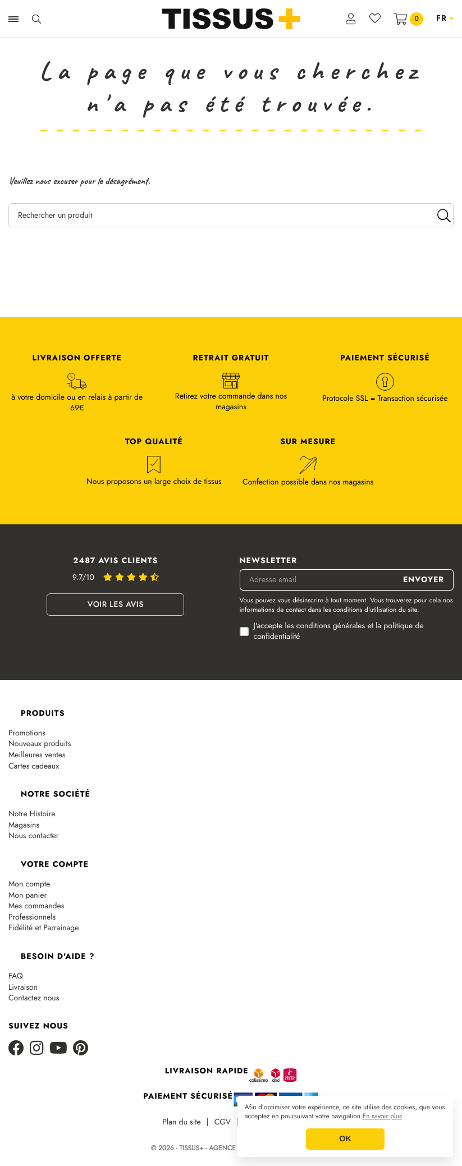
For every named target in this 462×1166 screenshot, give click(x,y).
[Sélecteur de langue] (445, 18)
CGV (222, 1122)
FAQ (15, 976)
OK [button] (345, 1139)
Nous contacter (33, 836)
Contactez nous (33, 998)
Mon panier (27, 895)
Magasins (23, 825)
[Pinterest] (80, 1049)
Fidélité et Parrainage (43, 928)
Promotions (26, 733)
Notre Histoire (32, 814)
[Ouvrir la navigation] (13, 19)
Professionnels (32, 917)
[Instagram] (37, 1049)
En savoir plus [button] (382, 1116)
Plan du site (181, 1122)
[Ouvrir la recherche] (36, 19)
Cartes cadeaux (33, 766)
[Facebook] (16, 1049)
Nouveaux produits (39, 744)
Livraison (23, 987)
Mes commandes (36, 906)
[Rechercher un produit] (231, 215)
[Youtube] (58, 1049)
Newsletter (269, 561)
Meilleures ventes (37, 755)
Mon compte (29, 884)
